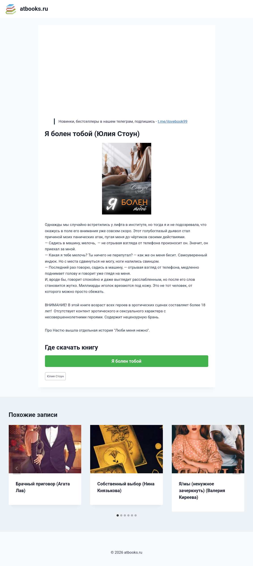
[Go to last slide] (17, 468)
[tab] (118, 515)
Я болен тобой (126, 361)
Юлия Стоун (55, 376)
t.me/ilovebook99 (172, 121)
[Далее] (236, 468)
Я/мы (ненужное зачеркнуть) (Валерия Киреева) (202, 490)
